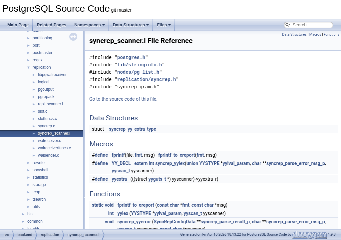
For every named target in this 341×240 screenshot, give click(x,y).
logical (43, 82)
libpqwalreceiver (52, 74)
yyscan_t (121, 170)
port (36, 45)
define (101, 155)
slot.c (42, 111)
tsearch (39, 199)
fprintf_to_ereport (176, 155)
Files (164, 24)
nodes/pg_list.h (138, 72)
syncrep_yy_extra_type (132, 129)
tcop (36, 192)
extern (141, 163)
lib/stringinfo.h (139, 65)
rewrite (39, 162)
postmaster (42, 52)
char (256, 163)
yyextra (119, 179)
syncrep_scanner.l (54, 133)
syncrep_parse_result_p (225, 221)
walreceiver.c (49, 140)
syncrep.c (46, 126)
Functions (331, 34)
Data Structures (131, 24)
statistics (40, 177)
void (109, 205)
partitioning (42, 38)
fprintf (118, 155)
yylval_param (236, 163)
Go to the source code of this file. (123, 99)
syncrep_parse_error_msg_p (295, 163)
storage (39, 184)
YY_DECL (121, 163)
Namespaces (89, 24)
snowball (40, 170)
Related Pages (51, 24)
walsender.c (48, 155)
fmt (138, 155)
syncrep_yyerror (134, 221)
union (192, 163)
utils (36, 206)
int (151, 163)
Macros (315, 34)
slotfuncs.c (47, 118)
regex (38, 60)
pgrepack (46, 96)
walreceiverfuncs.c (54, 148)
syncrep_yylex (170, 163)
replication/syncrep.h (146, 79)
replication (42, 67)
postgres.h (131, 57)
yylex (123, 213)
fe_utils (33, 228)
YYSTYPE (209, 163)
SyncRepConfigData (174, 221)
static (98, 205)
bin (30, 214)
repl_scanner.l (50, 104)
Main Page (18, 24)
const (163, 205)
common (35, 221)
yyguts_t (157, 179)
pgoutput (46, 89)
